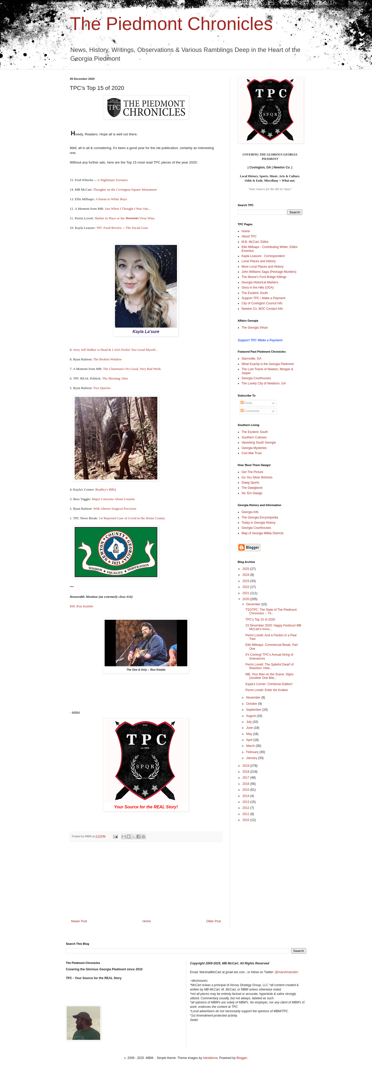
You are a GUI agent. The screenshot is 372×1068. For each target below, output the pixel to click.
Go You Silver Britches (257, 477)
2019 (246, 766)
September (254, 709)
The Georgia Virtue (255, 327)
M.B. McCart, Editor (255, 242)
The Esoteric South (255, 293)
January (252, 758)
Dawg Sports (250, 482)
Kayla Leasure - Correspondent (263, 256)
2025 (246, 569)
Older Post (213, 921)
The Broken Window (108, 359)
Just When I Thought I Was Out (126, 209)
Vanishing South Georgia (259, 442)
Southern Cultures (254, 437)
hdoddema (210, 1058)
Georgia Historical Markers (260, 282)
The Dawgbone (252, 488)
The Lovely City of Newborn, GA (264, 383)
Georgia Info (250, 512)
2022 (246, 587)
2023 (246, 581)
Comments (250, 411)
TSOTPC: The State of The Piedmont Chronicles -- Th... (271, 611)
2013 (246, 802)
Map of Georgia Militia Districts (263, 533)
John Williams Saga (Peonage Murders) (269, 272)
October (252, 704)
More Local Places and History (263, 266)
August (251, 716)
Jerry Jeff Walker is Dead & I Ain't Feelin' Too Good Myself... (115, 350)
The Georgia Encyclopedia (260, 517)
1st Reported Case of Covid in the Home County (132, 518)
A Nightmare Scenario (112, 180)
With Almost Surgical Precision (115, 508)
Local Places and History (259, 261)
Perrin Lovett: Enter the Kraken (266, 690)
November (253, 697)
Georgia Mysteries (254, 448)
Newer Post (79, 921)
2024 (246, 575)
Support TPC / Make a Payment (263, 298)
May (249, 734)
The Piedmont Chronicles (171, 24)
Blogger (241, 1058)
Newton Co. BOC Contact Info (262, 309)
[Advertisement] (146, 880)
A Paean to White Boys (111, 199)
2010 (246, 820)
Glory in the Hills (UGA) (258, 287)
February (252, 752)
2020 (246, 599)
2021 (246, 593)
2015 (246, 790)
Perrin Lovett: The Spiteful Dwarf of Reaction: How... (269, 666)
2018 (246, 771)
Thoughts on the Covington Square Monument (125, 189)
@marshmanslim (286, 972)
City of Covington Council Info (262, 303)
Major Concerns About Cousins (113, 499)
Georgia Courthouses (256, 378)
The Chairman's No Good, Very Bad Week (132, 369)
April (249, 740)
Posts (246, 403)
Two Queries (102, 388)
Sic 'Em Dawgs (252, 493)
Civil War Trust (252, 453)
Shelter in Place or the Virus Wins (124, 218)
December (253, 604)
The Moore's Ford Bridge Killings (264, 277)
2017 (246, 777)
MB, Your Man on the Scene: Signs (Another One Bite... (269, 676)
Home (147, 921)
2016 (246, 784)
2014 (246, 796)
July (249, 722)
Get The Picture (252, 472)
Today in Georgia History (258, 522)
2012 (246, 808)
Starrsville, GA (251, 358)
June (250, 728)
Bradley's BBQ (106, 489)
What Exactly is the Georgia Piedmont (268, 364)
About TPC (249, 236)
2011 (246, 814)
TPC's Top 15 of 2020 (260, 619)
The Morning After (115, 378)
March (251, 746)
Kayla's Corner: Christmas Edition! (268, 684)
